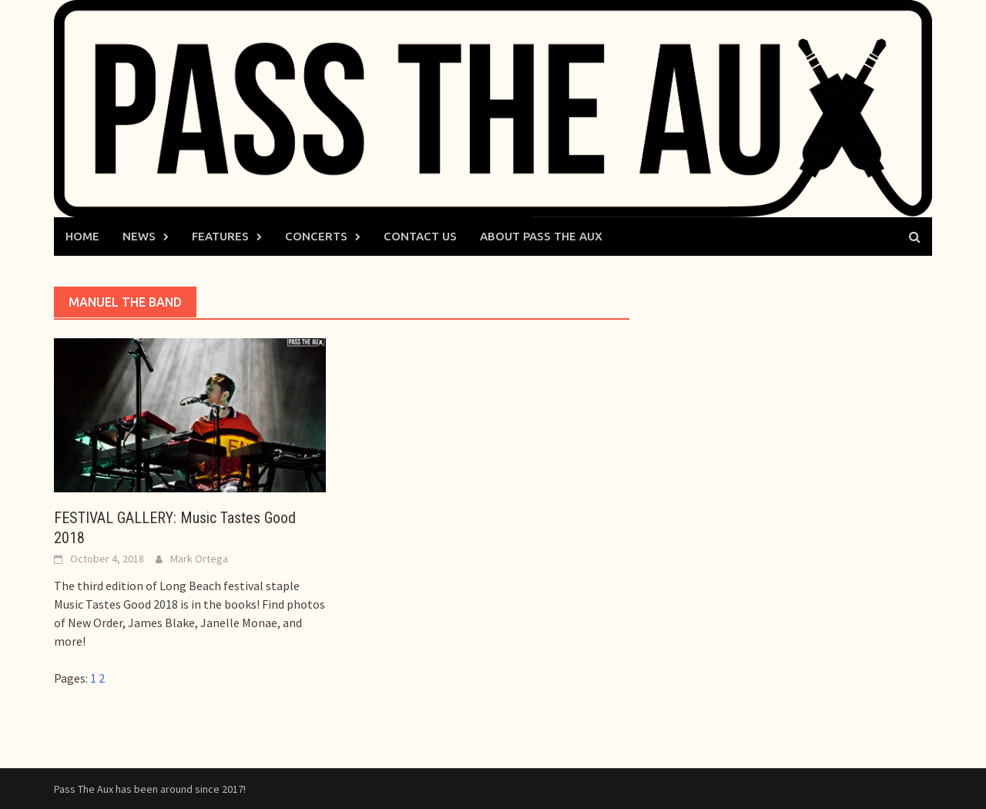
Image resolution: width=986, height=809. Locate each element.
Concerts (316, 236)
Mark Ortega (199, 559)
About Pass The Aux (541, 236)
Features (220, 236)
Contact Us (420, 236)
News (139, 236)
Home (82, 236)
